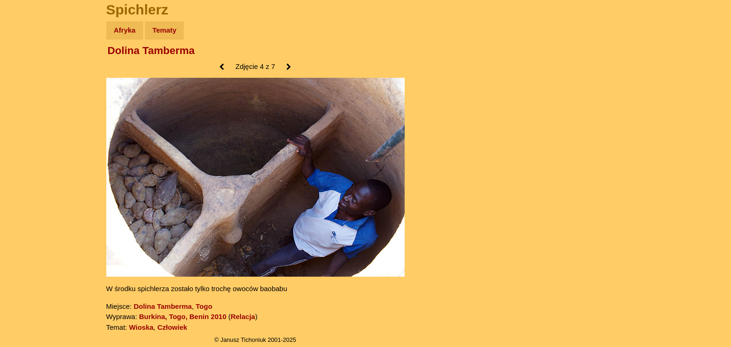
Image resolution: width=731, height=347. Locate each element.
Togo (204, 306)
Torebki (27, 192)
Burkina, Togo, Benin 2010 (182, 316)
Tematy (164, 30)
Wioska (141, 327)
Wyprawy (31, 66)
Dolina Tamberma (151, 50)
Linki (23, 174)
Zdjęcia (27, 84)
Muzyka (28, 138)
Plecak (26, 156)
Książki (27, 120)
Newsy (26, 102)
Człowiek (172, 327)
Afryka (125, 30)
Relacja (243, 316)
